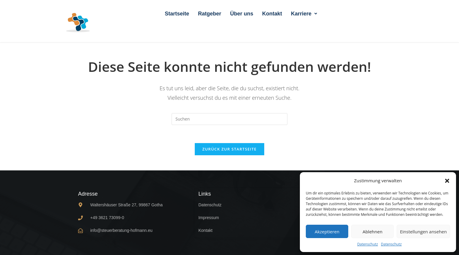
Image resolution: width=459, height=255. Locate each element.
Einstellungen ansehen (423, 232)
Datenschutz (367, 244)
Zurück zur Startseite (229, 149)
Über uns (241, 14)
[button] (447, 181)
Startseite (177, 14)
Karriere (304, 14)
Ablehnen (372, 232)
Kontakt (272, 14)
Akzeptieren (327, 232)
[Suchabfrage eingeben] (229, 119)
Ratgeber (209, 14)
